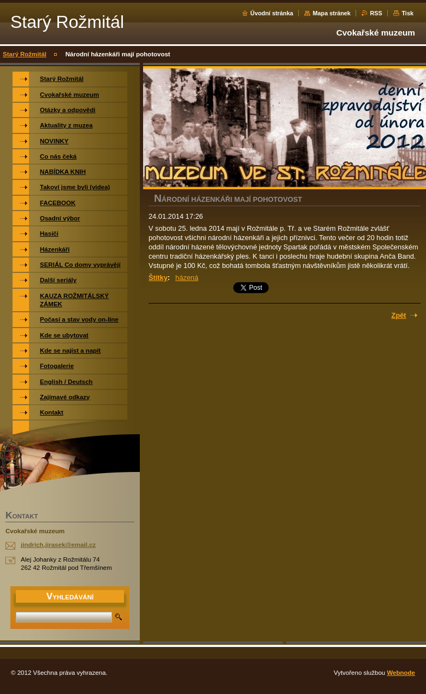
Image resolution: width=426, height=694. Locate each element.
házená (186, 277)
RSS (376, 13)
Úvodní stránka (271, 13)
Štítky (158, 277)
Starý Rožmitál (24, 54)
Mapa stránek (331, 13)
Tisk (407, 13)
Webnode (401, 672)
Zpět (399, 315)
